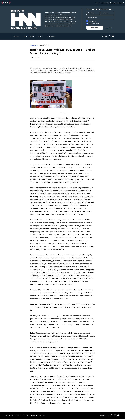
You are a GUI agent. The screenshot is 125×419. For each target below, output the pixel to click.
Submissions (51, 36)
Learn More (108, 28)
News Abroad (34, 45)
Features (16, 36)
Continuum (92, 21)
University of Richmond (117, 3)
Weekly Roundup (94, 23)
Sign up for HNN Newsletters (37, 415)
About (40, 36)
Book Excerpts (29, 36)
